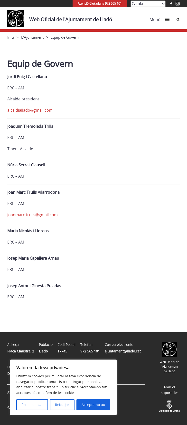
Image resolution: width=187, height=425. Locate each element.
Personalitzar (32, 404)
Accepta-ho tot (93, 404)
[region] (63, 387)
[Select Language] (148, 3)
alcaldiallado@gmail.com (30, 110)
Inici (10, 37)
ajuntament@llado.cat (123, 351)
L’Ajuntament (32, 37)
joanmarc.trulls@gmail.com (32, 214)
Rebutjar (62, 404)
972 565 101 (90, 351)
